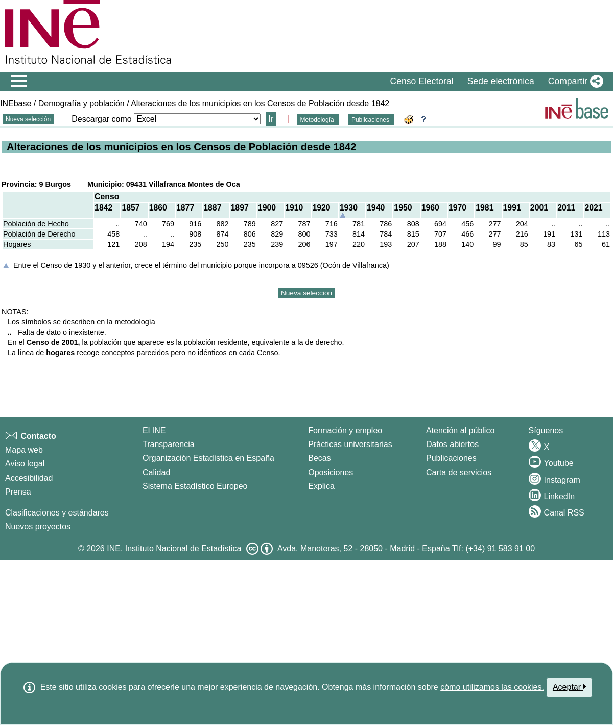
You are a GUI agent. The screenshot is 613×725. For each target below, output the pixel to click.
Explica (321, 486)
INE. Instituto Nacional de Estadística (174, 548)
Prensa (18, 491)
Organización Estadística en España (208, 458)
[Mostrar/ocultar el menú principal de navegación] (19, 81)
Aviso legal (24, 463)
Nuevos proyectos (37, 526)
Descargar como (101, 118)
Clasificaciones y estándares (57, 512)
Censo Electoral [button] (421, 81)
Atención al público (460, 430)
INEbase (15, 103)
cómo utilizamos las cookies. (492, 687)
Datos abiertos (452, 444)
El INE (154, 430)
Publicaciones (371, 119)
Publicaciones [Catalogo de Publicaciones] (451, 458)
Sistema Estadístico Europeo (195, 486)
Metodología (318, 119)
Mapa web (24, 450)
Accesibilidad (29, 478)
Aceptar (569, 686)
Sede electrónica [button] (500, 81)
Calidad (156, 472)
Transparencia (169, 444)
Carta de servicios (458, 472)
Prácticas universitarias (350, 444)
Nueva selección (28, 119)
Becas (319, 458)
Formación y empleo (345, 430)
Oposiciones (330, 472)
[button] (573, 81)
